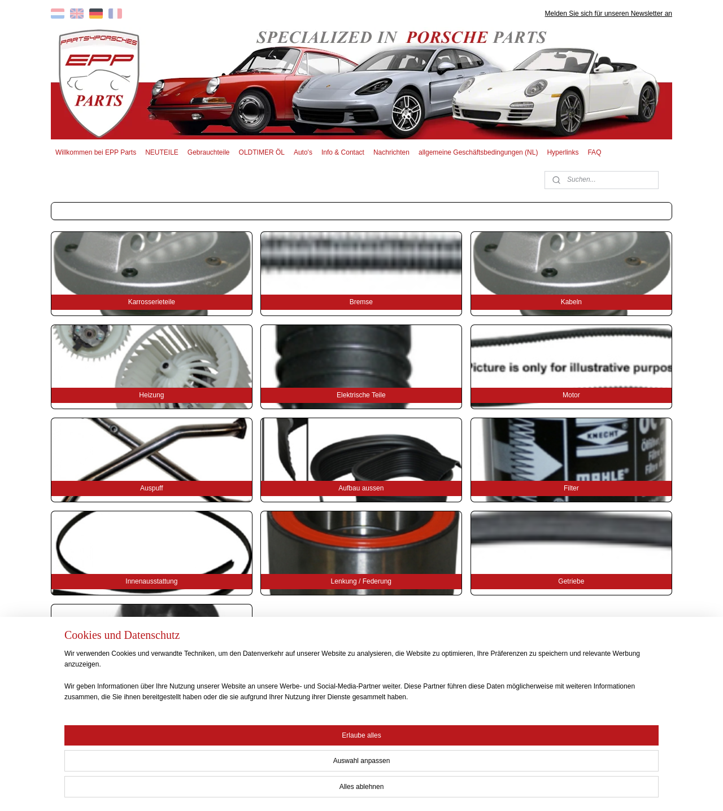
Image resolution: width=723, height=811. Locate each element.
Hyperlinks (562, 152)
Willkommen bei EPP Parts (95, 152)
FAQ (594, 152)
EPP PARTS (580, 737)
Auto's (303, 152)
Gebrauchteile (209, 152)
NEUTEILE (161, 152)
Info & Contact (342, 152)
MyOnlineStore (470, 790)
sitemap (323, 790)
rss (343, 790)
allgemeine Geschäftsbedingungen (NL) (478, 152)
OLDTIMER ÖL (262, 152)
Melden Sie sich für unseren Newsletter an (608, 13)
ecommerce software (382, 790)
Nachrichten (391, 152)
